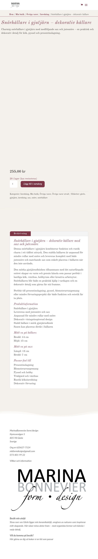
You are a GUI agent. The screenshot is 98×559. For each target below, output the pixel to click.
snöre (34, 198)
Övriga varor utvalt (60, 194)
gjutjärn (13, 198)
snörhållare (42, 198)
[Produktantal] (13, 184)
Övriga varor (32, 15)
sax (29, 198)
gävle (82, 194)
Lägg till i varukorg (32, 184)
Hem (11, 15)
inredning (22, 198)
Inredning (44, 15)
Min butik (20, 15)
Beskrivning (20, 233)
